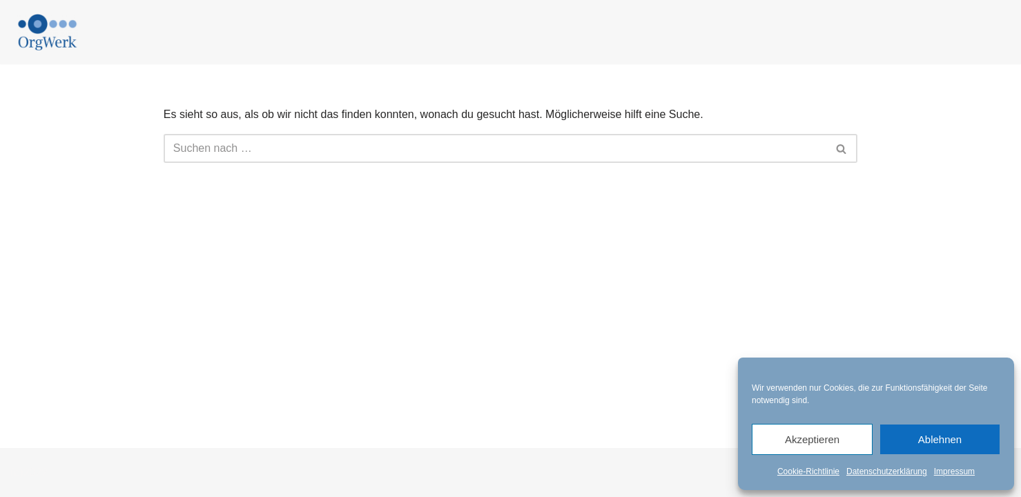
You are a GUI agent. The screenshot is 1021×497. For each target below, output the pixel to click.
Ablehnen (940, 439)
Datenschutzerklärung (886, 471)
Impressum (954, 471)
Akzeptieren (812, 439)
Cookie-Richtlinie (808, 471)
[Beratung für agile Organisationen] (47, 32)
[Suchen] (495, 148)
